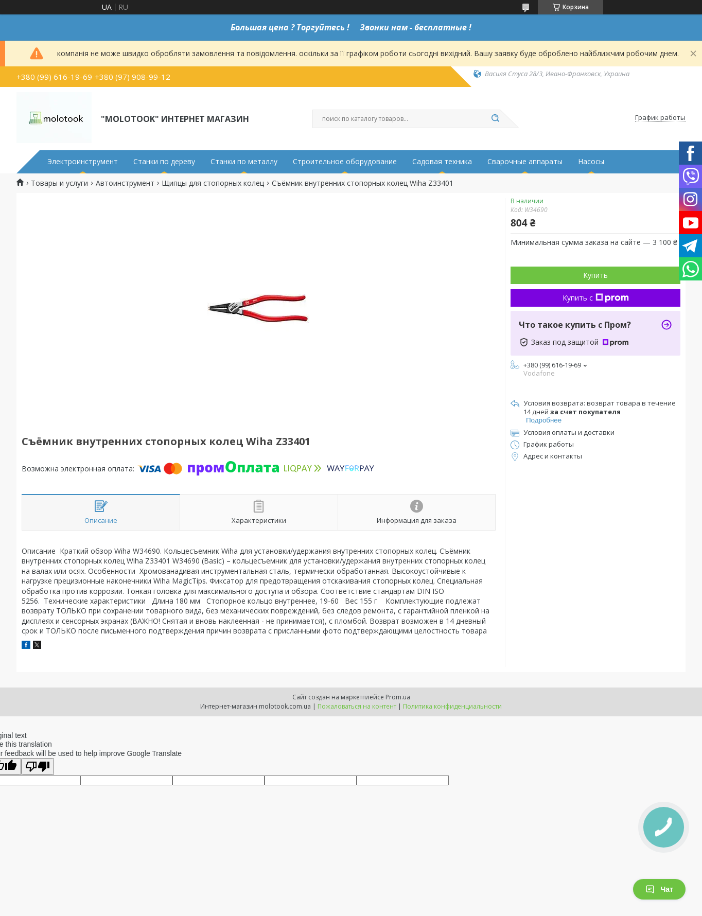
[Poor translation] (37, 766)
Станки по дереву (164, 161)
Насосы (591, 161)
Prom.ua (397, 697)
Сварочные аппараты (525, 161)
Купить (595, 275)
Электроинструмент (82, 161)
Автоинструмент (125, 183)
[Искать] (495, 119)
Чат (659, 889)
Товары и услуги (59, 183)
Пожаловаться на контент (357, 706)
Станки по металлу (243, 161)
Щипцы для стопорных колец (213, 183)
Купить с (596, 298)
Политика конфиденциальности (452, 706)
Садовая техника (442, 161)
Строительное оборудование (345, 161)
